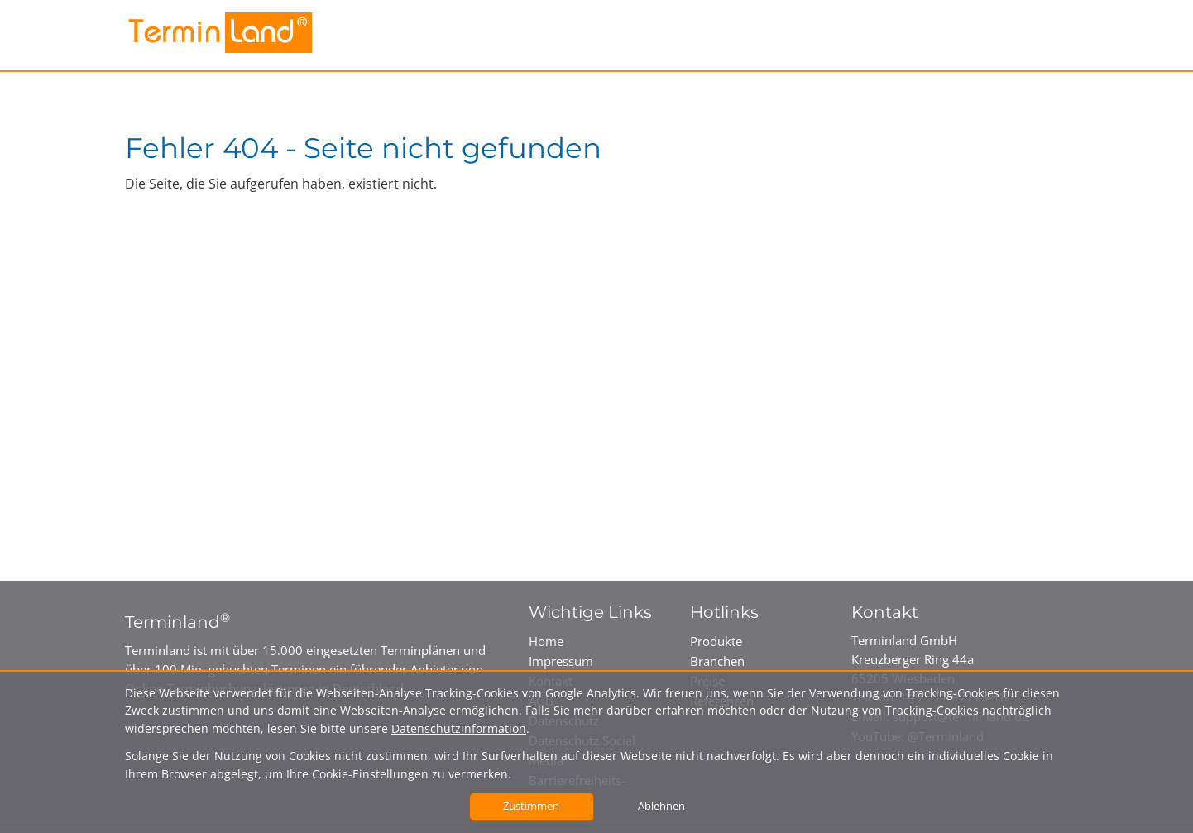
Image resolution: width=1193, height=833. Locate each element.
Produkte (716, 641)
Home (546, 641)
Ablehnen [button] (661, 805)
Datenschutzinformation (458, 728)
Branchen (717, 661)
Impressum (561, 661)
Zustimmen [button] (531, 805)
